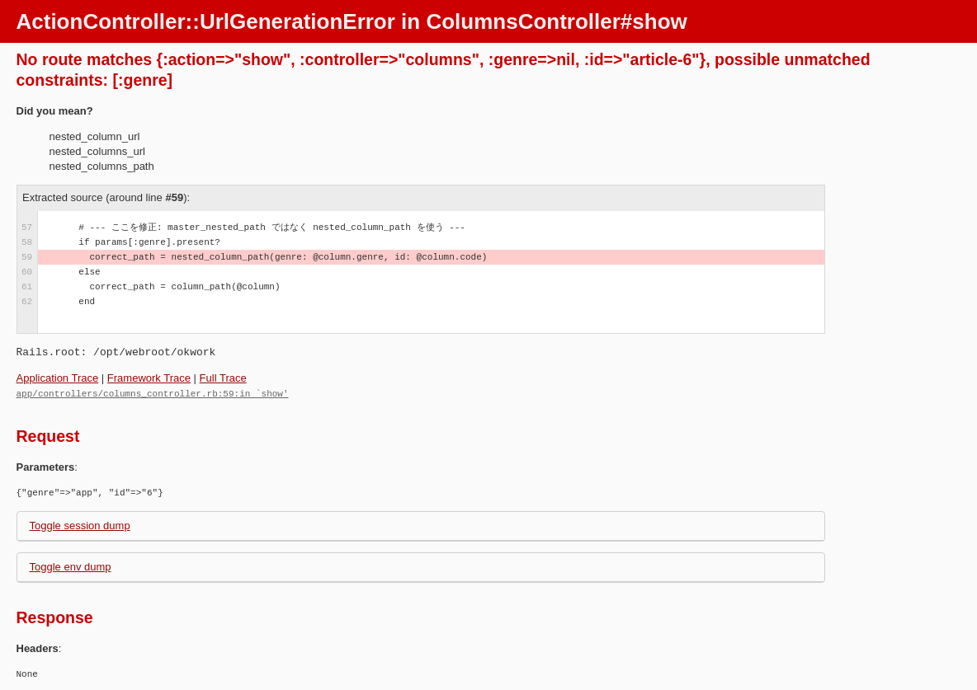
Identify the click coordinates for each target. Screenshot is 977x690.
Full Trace (223, 378)
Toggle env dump (70, 566)
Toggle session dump (80, 525)
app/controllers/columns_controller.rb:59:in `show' (153, 393)
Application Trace (58, 378)
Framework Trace (149, 378)
